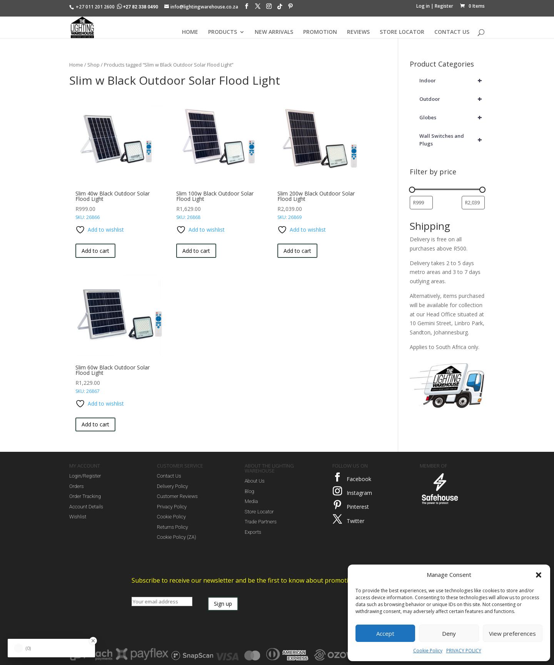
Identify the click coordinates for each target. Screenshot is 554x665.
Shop (93, 64)
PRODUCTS (222, 32)
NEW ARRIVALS (274, 32)
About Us (255, 481)
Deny (449, 633)
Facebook (359, 479)
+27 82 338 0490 (138, 7)
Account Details (86, 507)
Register (444, 6)
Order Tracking (85, 496)
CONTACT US (451, 32)
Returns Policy (172, 527)
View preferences (512, 633)
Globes (452, 117)
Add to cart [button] (95, 250)
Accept (385, 633)
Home (76, 64)
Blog (249, 491)
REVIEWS (358, 32)
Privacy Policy (172, 507)
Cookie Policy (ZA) (176, 537)
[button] (538, 575)
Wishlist (77, 517)
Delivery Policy (172, 486)
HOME (190, 32)
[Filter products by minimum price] (421, 202)
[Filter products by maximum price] (473, 202)
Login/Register (85, 476)
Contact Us (169, 476)
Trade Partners (261, 522)
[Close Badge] (93, 641)
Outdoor (452, 99)
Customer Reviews (177, 496)
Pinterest (358, 506)
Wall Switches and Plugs (452, 140)
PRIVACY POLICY (463, 650)
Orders (76, 486)
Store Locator (259, 512)
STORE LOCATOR (402, 32)
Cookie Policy (427, 650)
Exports (253, 532)
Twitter (355, 521)
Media (251, 501)
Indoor (452, 80)
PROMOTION (320, 32)
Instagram (359, 492)
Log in (423, 6)
